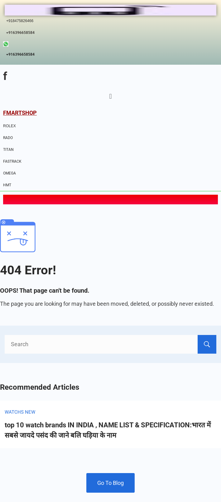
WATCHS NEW (20, 412)
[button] (110, 96)
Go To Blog (110, 483)
